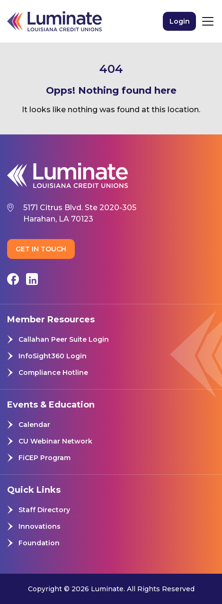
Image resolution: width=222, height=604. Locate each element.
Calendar (34, 424)
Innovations (39, 526)
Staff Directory (44, 510)
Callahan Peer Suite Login (63, 339)
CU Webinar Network (55, 441)
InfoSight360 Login (52, 356)
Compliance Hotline (53, 372)
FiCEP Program (44, 457)
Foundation (39, 543)
